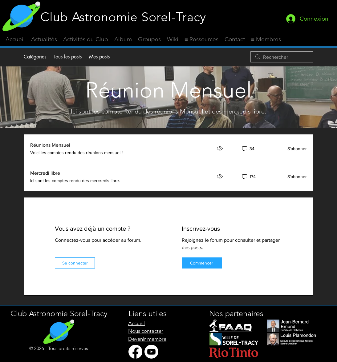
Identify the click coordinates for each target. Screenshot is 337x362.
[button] (201, 39)
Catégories (35, 57)
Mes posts (99, 57)
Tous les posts (68, 57)
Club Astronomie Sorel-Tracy (123, 16)
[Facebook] (135, 352)
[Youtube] (151, 352)
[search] (281, 56)
